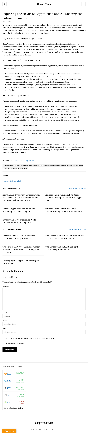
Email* (4, 321)
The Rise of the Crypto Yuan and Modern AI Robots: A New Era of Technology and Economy (21, 249)
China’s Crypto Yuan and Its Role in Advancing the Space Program (19, 210)
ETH (9, 388)
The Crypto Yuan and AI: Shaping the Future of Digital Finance (62, 248)
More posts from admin (12, 181)
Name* (5, 313)
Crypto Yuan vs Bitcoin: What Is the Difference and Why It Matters (19, 237)
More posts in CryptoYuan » (77, 229)
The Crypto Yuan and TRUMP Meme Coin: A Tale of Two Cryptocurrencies (64, 237)
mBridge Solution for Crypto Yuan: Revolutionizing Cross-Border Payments (64, 210)
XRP (9, 381)
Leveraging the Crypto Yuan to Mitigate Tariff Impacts (21, 262)
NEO (9, 402)
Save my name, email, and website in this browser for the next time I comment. (29, 338)
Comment (6, 286)
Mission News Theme (37, 430)
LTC (9, 395)
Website (5, 328)
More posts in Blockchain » (77, 188)
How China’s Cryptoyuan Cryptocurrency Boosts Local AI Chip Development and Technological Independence (21, 197)
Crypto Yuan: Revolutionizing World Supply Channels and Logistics (19, 221)
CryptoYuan (44, 4)
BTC (9, 373)
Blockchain (16, 160)
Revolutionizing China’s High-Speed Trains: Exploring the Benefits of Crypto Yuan (63, 197)
